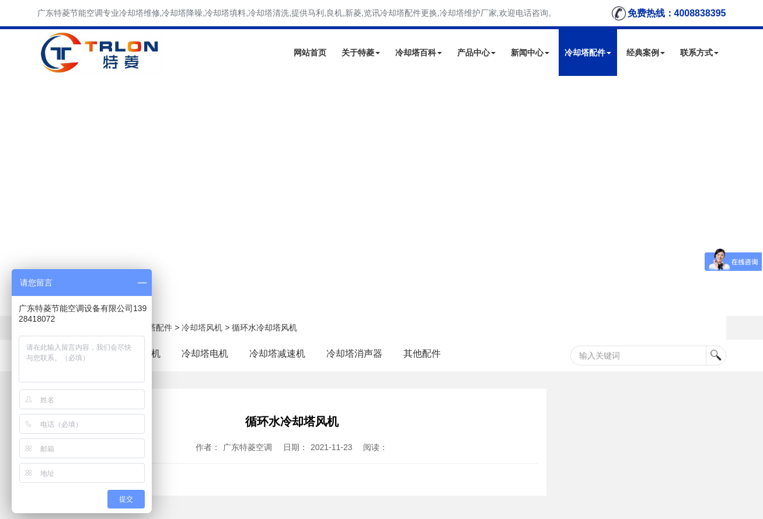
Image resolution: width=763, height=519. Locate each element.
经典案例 (645, 52)
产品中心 (476, 52)
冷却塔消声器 (354, 353)
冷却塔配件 (588, 52)
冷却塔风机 (202, 327)
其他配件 (422, 353)
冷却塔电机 (205, 353)
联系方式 (699, 52)
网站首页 (310, 52)
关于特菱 (361, 52)
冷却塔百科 (418, 52)
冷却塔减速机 (277, 353)
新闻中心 (530, 52)
